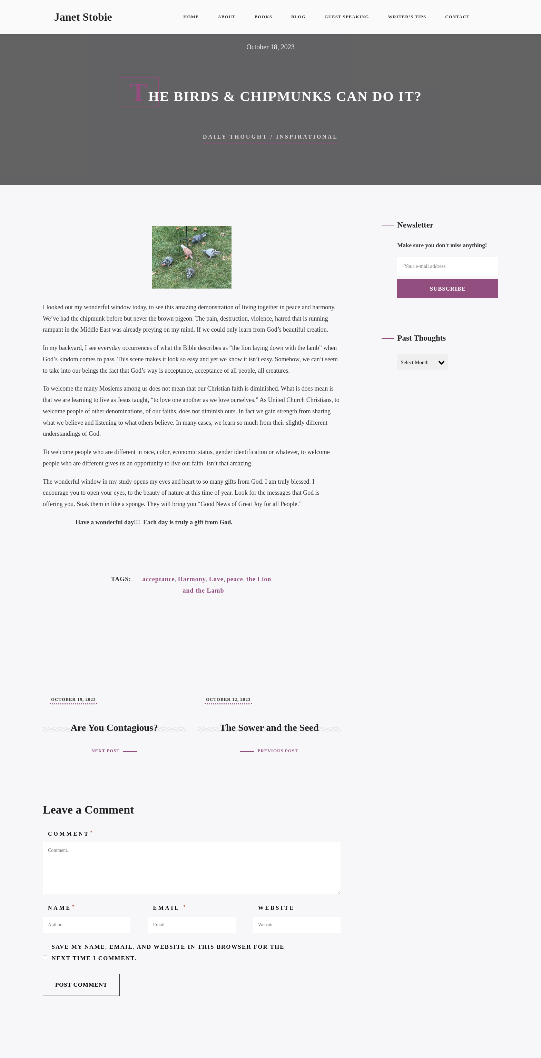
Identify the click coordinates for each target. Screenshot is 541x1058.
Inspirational (307, 137)
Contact (457, 16)
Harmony (192, 579)
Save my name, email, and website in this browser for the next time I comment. (168, 952)
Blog (298, 16)
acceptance (158, 579)
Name (62, 907)
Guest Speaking (347, 16)
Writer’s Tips (407, 16)
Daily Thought (235, 137)
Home (191, 16)
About (226, 16)
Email (170, 907)
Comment (71, 833)
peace (235, 579)
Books (263, 16)
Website (276, 908)
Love (216, 579)
